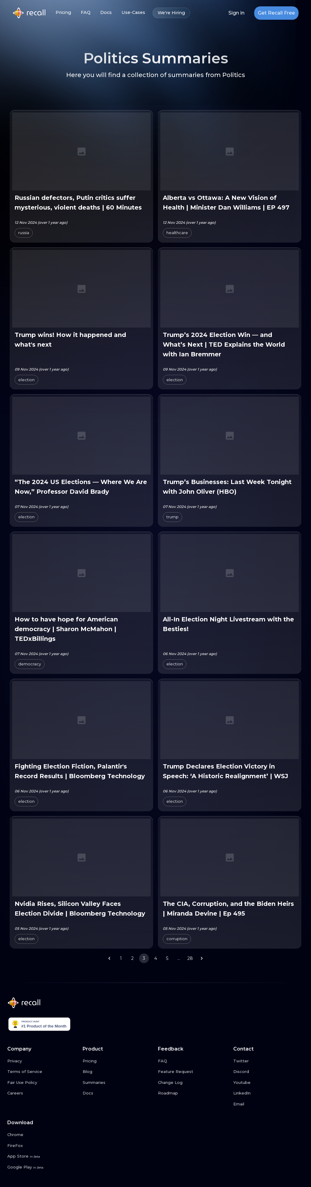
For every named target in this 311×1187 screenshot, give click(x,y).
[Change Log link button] (193, 1082)
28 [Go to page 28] (190, 958)
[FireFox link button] (42, 1145)
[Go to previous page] (109, 958)
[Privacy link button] (42, 1061)
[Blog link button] (118, 1071)
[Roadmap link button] (193, 1093)
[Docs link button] (118, 1093)
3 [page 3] (144, 958)
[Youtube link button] (268, 1082)
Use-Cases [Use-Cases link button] (133, 13)
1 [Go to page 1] (121, 958)
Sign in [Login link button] (236, 13)
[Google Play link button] (42, 1167)
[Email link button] (268, 1104)
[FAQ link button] (193, 1061)
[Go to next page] (202, 958)
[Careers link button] (42, 1093)
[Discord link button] (268, 1071)
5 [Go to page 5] (167, 958)
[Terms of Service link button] (42, 1071)
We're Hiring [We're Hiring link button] (171, 13)
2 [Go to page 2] (132, 958)
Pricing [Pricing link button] (63, 13)
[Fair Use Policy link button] (42, 1082)
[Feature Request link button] (193, 1071)
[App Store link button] (42, 1156)
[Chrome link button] (42, 1134)
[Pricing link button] (118, 1061)
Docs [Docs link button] (106, 13)
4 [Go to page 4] (155, 958)
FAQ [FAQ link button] (85, 13)
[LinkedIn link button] (268, 1093)
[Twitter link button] (268, 1061)
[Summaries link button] (118, 1082)
